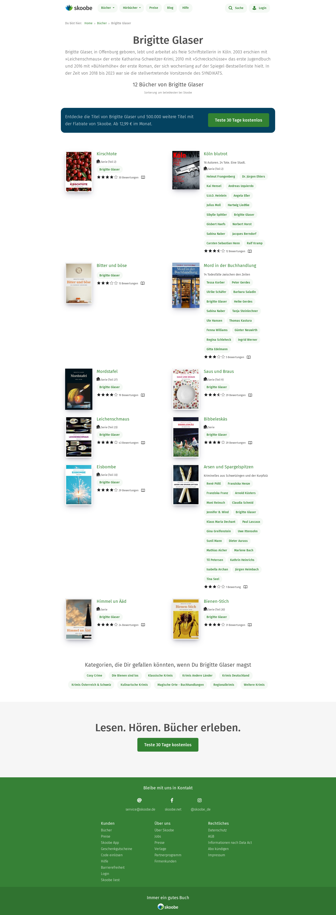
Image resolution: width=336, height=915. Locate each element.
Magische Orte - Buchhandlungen (181, 685)
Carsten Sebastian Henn (223, 243)
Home (88, 23)
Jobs (157, 836)
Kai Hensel (214, 186)
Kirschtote (107, 153)
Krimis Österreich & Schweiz (91, 685)
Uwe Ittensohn (248, 531)
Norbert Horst (242, 224)
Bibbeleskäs (215, 419)
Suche (236, 8)
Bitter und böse (112, 265)
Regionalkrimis (223, 685)
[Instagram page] (200, 804)
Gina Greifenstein (219, 531)
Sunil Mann (214, 541)
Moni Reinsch (216, 503)
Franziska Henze (239, 483)
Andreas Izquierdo (241, 186)
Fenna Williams (217, 330)
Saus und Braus (219, 371)
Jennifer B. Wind (218, 512)
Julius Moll (214, 205)
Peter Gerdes (241, 282)
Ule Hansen (214, 321)
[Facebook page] (173, 804)
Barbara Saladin (244, 292)
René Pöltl (214, 483)
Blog (170, 8)
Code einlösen (112, 855)
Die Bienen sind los (125, 675)
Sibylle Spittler (217, 215)
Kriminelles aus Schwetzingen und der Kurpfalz (236, 476)
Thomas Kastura (240, 321)
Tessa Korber (216, 282)
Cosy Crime (94, 675)
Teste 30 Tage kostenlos (238, 120)
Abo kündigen (218, 849)
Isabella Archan (217, 569)
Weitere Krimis (254, 685)
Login (259, 8)
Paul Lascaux (251, 522)
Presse (159, 843)
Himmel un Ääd (111, 601)
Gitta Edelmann (217, 349)
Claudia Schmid (242, 503)
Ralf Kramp (254, 243)
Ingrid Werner (247, 340)
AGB (211, 836)
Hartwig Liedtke (238, 205)
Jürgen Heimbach (247, 569)
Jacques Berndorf (244, 234)
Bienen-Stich (216, 601)
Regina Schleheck (219, 340)
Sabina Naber (216, 234)
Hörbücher (130, 8)
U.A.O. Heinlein (216, 195)
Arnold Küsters (245, 493)
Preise (153, 8)
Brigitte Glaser (109, 169)
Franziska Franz (217, 493)
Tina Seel (213, 579)
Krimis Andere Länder (197, 675)
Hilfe (185, 8)
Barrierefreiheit (112, 867)
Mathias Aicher (217, 550)
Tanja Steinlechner (245, 311)
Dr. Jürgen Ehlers (253, 176)
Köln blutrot (215, 153)
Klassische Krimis (160, 675)
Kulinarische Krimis (134, 685)
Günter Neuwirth (246, 330)
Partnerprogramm (168, 855)
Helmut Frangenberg (221, 176)
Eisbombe (106, 466)
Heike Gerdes (243, 301)
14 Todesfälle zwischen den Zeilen (227, 274)
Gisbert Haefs (216, 224)
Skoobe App (110, 843)
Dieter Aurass (238, 541)
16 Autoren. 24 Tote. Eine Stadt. (224, 162)
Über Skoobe (164, 830)
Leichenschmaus (113, 419)
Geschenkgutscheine (116, 849)
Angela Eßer (242, 195)
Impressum (216, 855)
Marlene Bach (243, 550)
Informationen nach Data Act (230, 843)
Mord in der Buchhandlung (230, 265)
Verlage (160, 849)
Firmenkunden (165, 861)
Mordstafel (107, 371)
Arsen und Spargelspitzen (229, 466)
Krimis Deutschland (235, 675)
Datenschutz (217, 830)
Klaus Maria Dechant (221, 522)
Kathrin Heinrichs (242, 560)
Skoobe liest (110, 880)
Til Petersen (215, 560)
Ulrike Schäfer (216, 292)
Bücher (106, 8)
